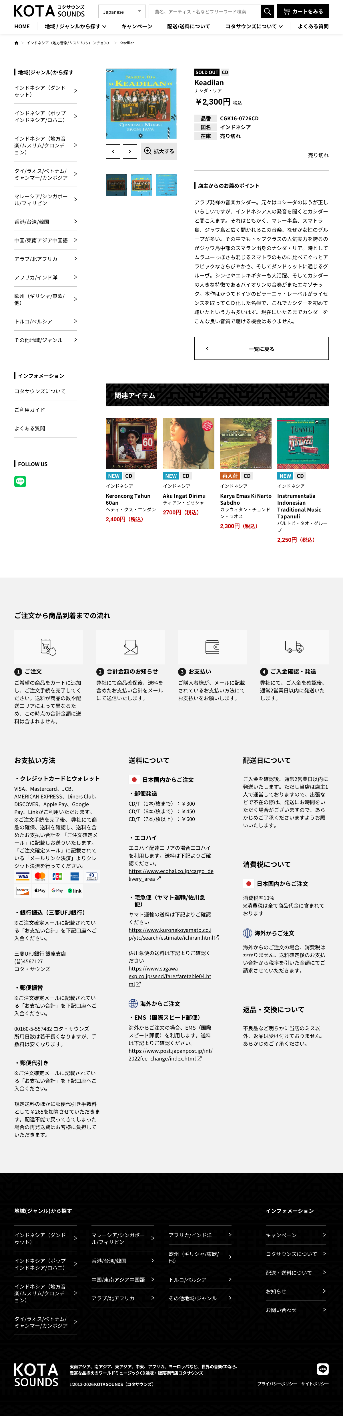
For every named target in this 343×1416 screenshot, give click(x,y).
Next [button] (130, 151)
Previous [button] (113, 151)
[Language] (122, 11)
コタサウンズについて (40, 391)
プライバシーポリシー (277, 1384)
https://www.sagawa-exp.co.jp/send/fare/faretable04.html (170, 975)
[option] (141, 104)
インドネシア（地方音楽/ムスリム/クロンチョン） (69, 42)
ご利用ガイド (29, 409)
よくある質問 (29, 428)
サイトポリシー (315, 1384)
